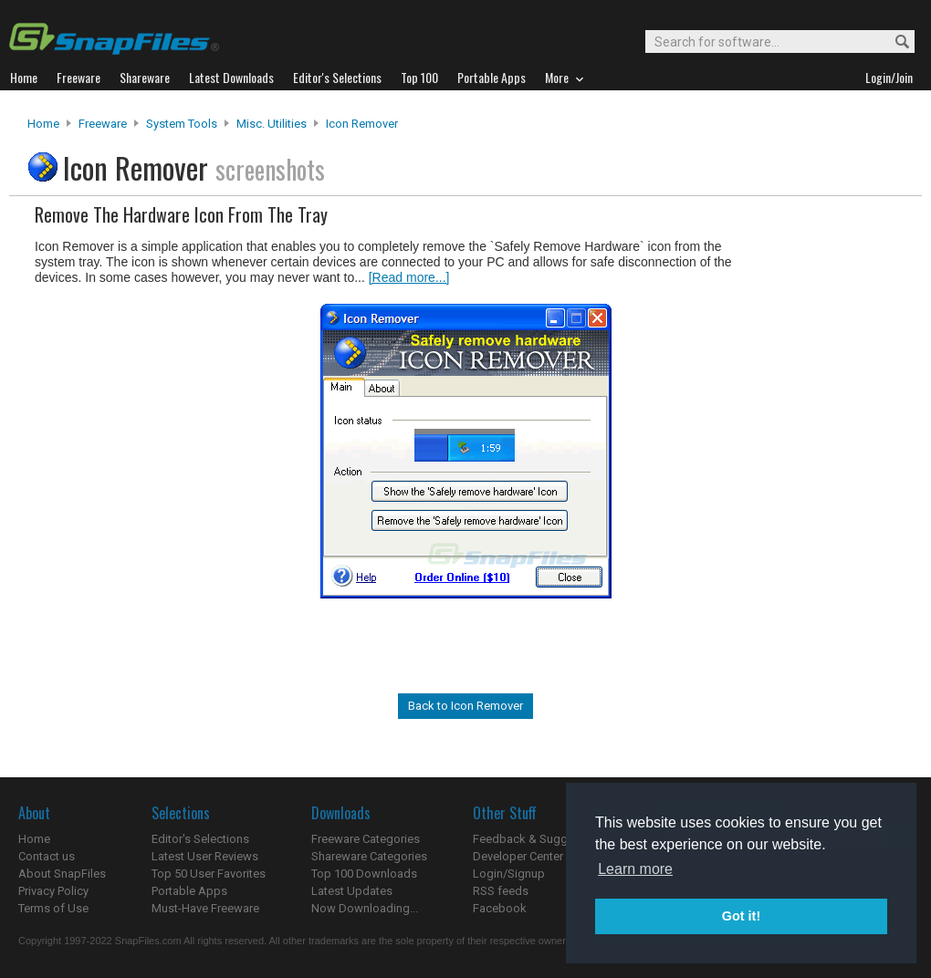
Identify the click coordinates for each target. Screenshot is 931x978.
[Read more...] (409, 277)
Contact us (46, 856)
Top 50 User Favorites (209, 873)
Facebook (500, 908)
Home (43, 123)
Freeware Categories (365, 839)
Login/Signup (509, 873)
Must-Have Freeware (205, 908)
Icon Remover (362, 123)
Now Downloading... (364, 908)
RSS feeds (500, 891)
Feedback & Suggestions (540, 839)
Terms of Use (53, 908)
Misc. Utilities (271, 123)
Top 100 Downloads (364, 873)
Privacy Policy (53, 891)
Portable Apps (189, 891)
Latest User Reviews (205, 856)
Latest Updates (351, 891)
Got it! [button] (741, 916)
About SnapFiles (62, 873)
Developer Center (518, 856)
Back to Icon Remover (465, 706)
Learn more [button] (635, 869)
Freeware (102, 123)
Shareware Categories (369, 856)
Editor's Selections (200, 839)
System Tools (181, 123)
